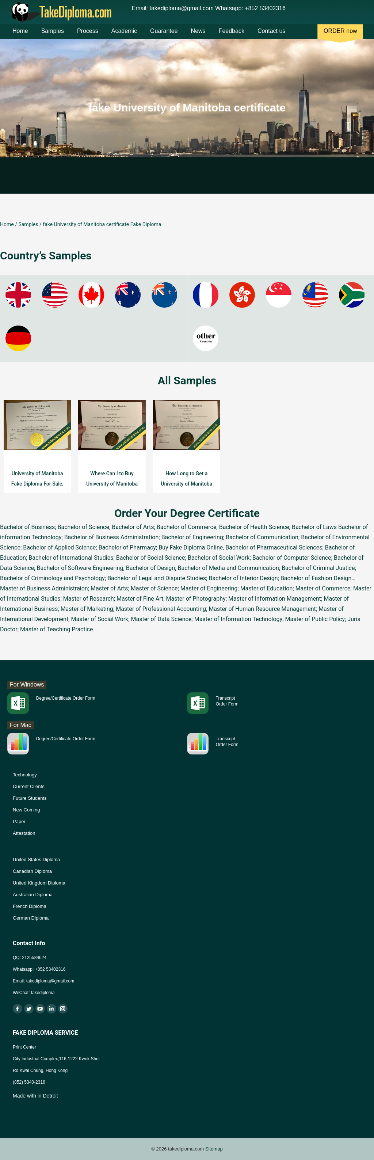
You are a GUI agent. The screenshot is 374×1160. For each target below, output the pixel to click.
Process (87, 36)
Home (20, 36)
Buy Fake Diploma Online (191, 547)
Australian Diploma (33, 894)
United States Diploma (36, 859)
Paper (19, 821)
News (198, 36)
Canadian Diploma (32, 871)
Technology (25, 774)
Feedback (231, 36)
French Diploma (29, 906)
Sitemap (214, 1149)
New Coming (26, 810)
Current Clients (29, 786)
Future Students (30, 798)
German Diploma (31, 918)
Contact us (271, 36)
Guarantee (164, 36)
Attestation (24, 833)
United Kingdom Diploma (39, 883)
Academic (124, 36)
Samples (52, 36)
